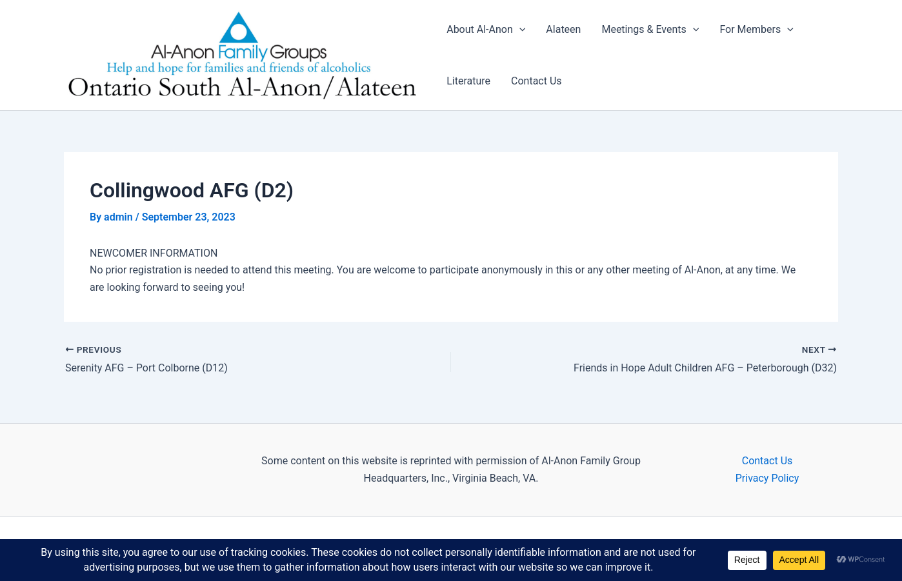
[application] (519, 29)
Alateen (563, 29)
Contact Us (536, 81)
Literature (468, 81)
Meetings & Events (650, 29)
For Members (756, 29)
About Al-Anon (485, 29)
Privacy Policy (767, 478)
